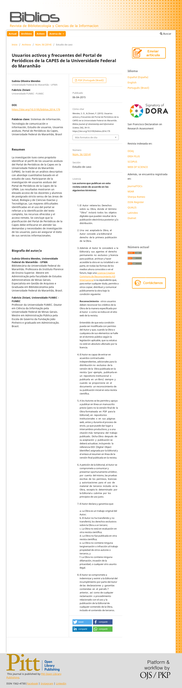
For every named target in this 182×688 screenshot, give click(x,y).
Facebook (32, 683)
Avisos (41, 33)
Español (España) (138, 77)
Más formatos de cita (86, 137)
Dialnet (132, 218)
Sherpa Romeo (136, 196)
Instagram (47, 683)
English (132, 82)
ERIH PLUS (134, 156)
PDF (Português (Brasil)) (90, 80)
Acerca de (55, 33)
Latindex (133, 212)
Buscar (165, 33)
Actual (13, 33)
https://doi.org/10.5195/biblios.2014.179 (36, 109)
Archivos (26, 33)
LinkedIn (61, 683)
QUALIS (132, 207)
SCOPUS (132, 161)
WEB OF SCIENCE (138, 167)
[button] (82, 622)
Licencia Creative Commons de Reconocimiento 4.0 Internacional (97, 276)
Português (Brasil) (138, 87)
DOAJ (131, 151)
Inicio (14, 44)
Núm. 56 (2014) (43, 44)
